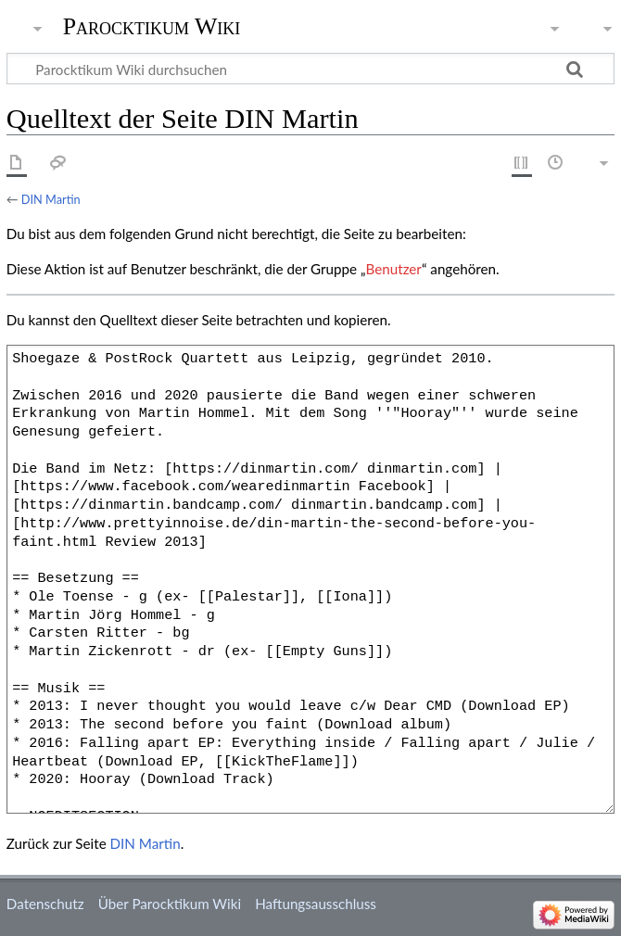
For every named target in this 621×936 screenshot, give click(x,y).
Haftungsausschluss (315, 903)
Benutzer (394, 268)
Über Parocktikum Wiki (169, 903)
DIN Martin (51, 199)
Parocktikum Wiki (152, 25)
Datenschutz (45, 903)
